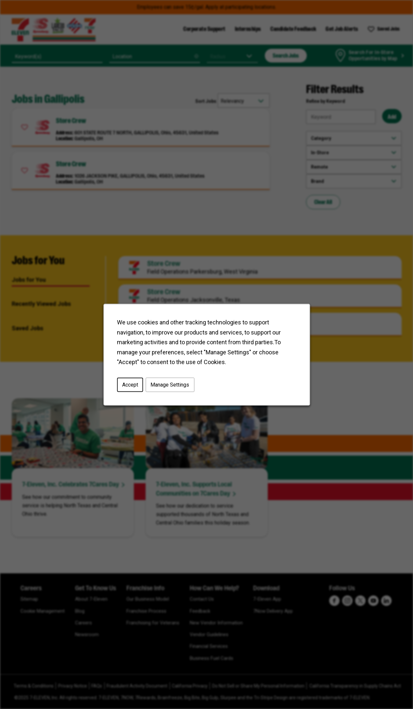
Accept (131, 386)
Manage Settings (170, 386)
